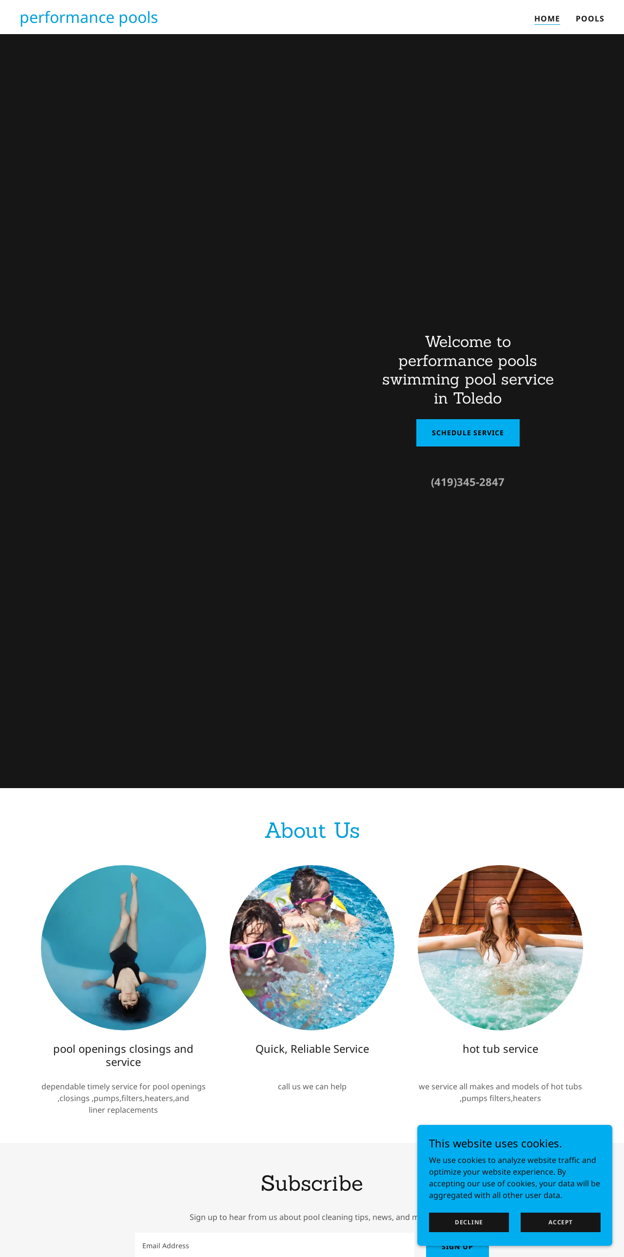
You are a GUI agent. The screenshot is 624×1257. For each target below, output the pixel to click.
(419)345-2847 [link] (468, 481)
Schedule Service (468, 432)
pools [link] (590, 18)
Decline (469, 1222)
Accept (560, 1222)
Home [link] (547, 18)
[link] (89, 20)
